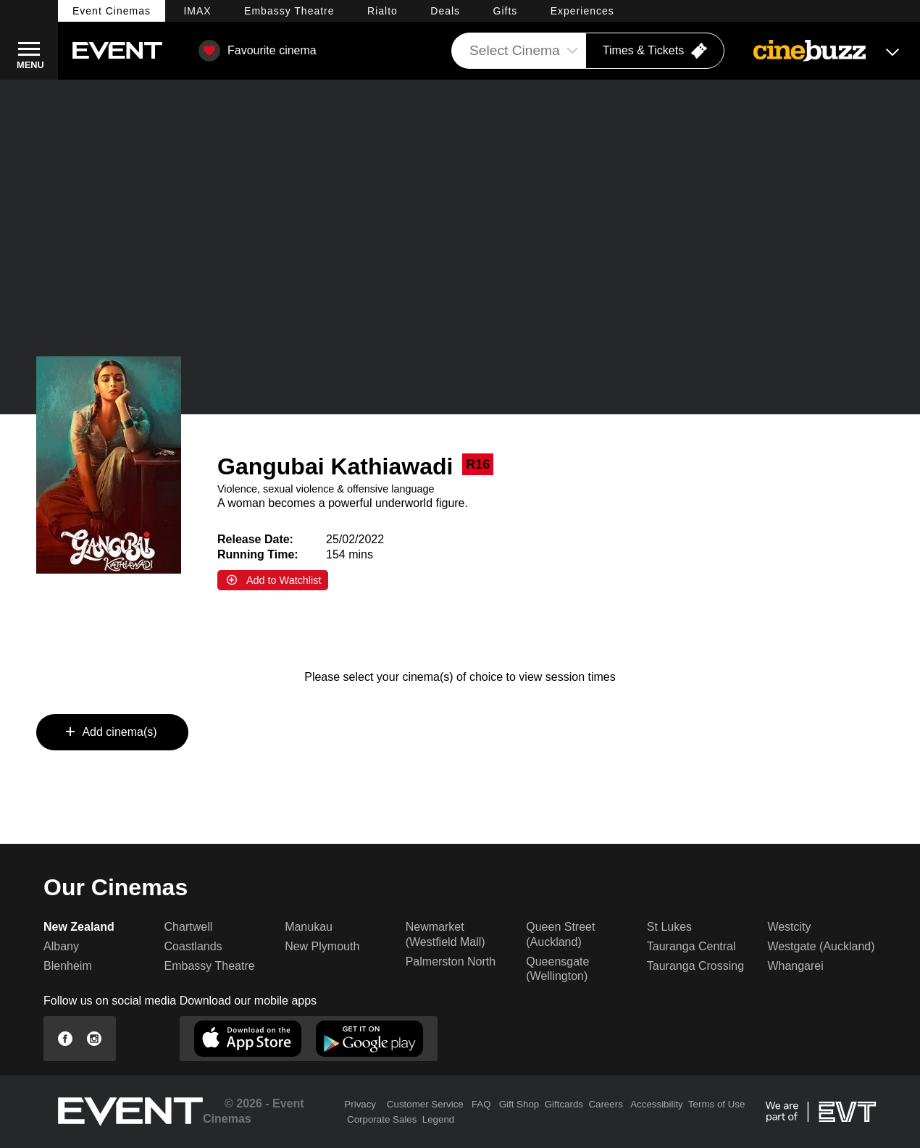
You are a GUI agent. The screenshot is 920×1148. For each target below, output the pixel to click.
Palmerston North (451, 961)
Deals (445, 11)
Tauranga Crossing (695, 966)
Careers (605, 1104)
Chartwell (188, 927)
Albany (61, 946)
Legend (438, 1119)
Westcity (789, 927)
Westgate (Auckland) (820, 946)
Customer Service (425, 1104)
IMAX (197, 11)
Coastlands (193, 946)
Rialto (382, 11)
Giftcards (564, 1104)
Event (111, 11)
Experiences (582, 11)
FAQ (481, 1104)
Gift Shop (519, 1104)
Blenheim (67, 966)
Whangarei (795, 966)
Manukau (309, 927)
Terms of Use (716, 1104)
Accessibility (656, 1104)
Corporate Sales (382, 1119)
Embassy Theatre (209, 966)
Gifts (505, 11)
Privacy (360, 1104)
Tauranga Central (691, 946)
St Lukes (669, 927)
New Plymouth (322, 946)
